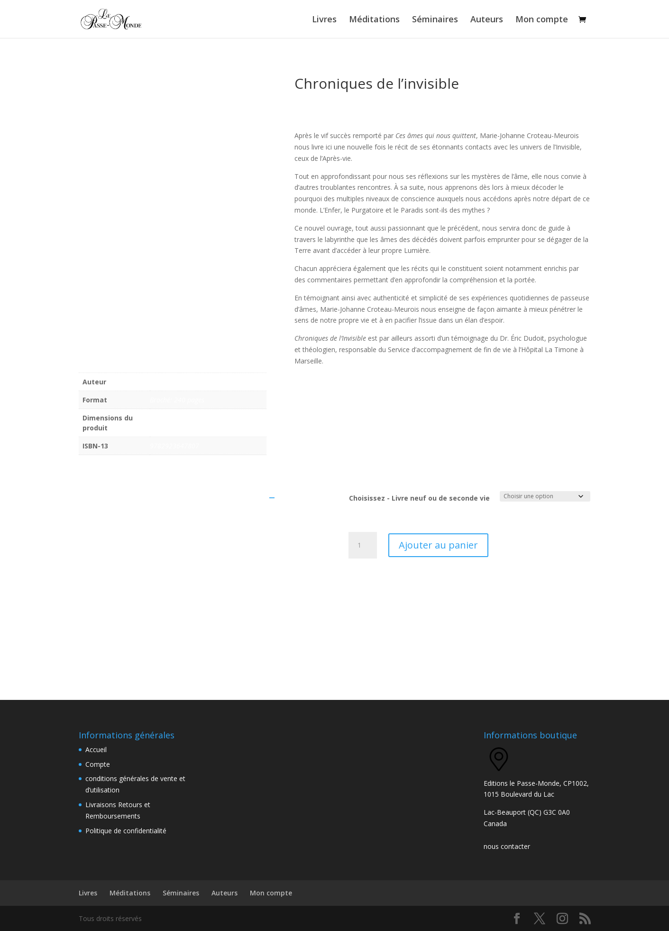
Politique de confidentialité (125, 830)
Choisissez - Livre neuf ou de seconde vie (419, 498)
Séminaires (435, 20)
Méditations (374, 20)
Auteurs (486, 20)
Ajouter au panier (438, 545)
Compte (97, 764)
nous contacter (507, 846)
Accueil (96, 749)
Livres (324, 20)
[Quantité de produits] (362, 545)
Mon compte (541, 20)
